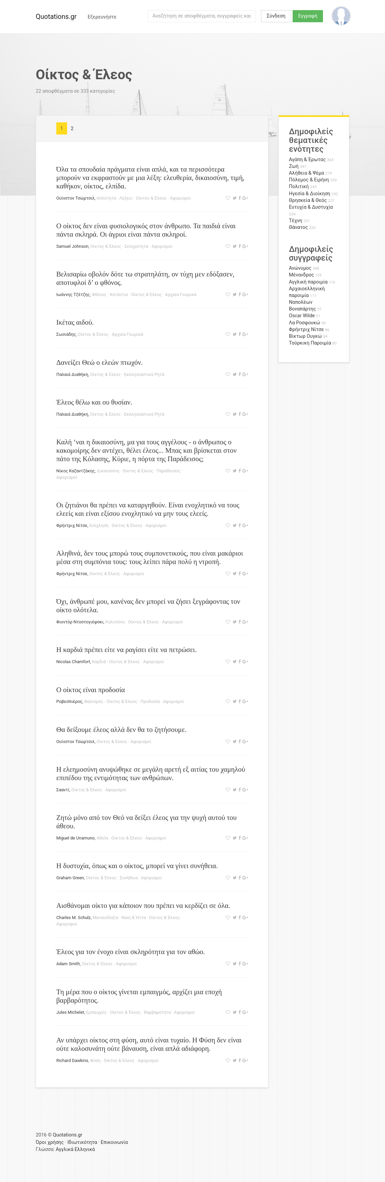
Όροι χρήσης (50, 1142)
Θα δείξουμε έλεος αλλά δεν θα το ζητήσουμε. (121, 729)
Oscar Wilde (302, 316)
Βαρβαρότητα (157, 1012)
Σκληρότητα (136, 246)
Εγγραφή (308, 16)
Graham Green (70, 877)
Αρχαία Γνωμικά (181, 294)
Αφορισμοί (180, 198)
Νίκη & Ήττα (133, 917)
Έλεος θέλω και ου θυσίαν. (94, 402)
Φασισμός (93, 701)
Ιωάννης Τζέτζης (73, 294)
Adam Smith (68, 963)
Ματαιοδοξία (105, 917)
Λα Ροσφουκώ (304, 323)
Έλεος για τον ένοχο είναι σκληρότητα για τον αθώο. (130, 951)
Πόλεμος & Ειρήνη (309, 180)
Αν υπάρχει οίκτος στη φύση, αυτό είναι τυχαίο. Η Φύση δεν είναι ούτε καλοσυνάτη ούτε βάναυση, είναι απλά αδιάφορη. (149, 1044)
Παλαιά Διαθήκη (72, 374)
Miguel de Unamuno (75, 837)
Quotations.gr (56, 16)
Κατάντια (119, 294)
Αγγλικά (64, 1149)
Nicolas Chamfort (73, 661)
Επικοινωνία (114, 1142)
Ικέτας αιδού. (75, 322)
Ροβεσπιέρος (69, 701)
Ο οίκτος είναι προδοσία (90, 689)
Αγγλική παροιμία (308, 282)
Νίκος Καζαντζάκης (75, 470)
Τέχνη (295, 221)
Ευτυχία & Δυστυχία (311, 207)
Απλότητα (106, 198)
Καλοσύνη (115, 621)
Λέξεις (125, 198)
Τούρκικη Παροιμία (310, 343)
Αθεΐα (102, 837)
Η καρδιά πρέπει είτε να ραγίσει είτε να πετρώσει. (126, 649)
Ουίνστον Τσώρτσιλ (75, 198)
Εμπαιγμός (96, 1012)
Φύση (95, 1060)
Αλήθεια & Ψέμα (306, 173)
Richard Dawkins (72, 1060)
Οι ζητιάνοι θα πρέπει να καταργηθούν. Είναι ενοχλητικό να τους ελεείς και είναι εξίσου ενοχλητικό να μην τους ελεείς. (147, 509)
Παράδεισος (168, 470)
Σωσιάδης (66, 334)
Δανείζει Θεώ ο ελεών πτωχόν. (99, 362)
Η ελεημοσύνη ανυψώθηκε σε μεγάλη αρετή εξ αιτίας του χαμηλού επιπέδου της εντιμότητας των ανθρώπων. (150, 773)
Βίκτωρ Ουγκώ (305, 336)
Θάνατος (298, 227)
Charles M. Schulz (73, 917)
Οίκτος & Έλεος (151, 198)
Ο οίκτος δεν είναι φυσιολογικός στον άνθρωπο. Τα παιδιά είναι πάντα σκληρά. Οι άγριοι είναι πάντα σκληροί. (146, 230)
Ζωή (294, 166)
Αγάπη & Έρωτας (307, 159)
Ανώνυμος (300, 268)
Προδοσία (150, 701)
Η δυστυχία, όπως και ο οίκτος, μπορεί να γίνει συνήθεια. (137, 865)
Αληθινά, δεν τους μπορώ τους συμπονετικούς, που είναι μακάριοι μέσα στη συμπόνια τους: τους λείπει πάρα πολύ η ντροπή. (149, 557)
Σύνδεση (276, 16)
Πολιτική (299, 186)
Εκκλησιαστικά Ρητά (144, 374)
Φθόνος (99, 294)
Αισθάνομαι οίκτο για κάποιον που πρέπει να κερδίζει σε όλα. (143, 905)
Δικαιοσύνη (108, 470)
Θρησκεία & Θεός (308, 200)
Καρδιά (99, 661)
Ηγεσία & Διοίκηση (309, 194)
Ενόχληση (98, 525)
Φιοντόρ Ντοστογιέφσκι (79, 621)
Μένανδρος (301, 275)
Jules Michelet (70, 1012)
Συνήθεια (129, 877)
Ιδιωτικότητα (82, 1142)
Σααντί (62, 789)
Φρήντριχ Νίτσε (71, 525)
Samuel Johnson (72, 246)
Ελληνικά (85, 1149)
